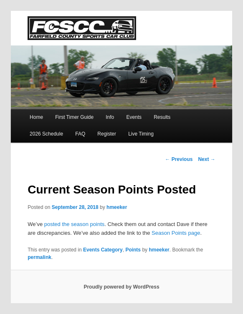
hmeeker (116, 207)
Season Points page (176, 233)
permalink (39, 257)
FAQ (80, 134)
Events (134, 117)
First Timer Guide (74, 117)
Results (162, 117)
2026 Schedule (46, 134)
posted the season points (74, 224)
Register (106, 134)
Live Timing (141, 134)
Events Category (103, 250)
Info (110, 117)
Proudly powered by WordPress (121, 287)
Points (133, 250)
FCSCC (82, 28)
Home (36, 117)
